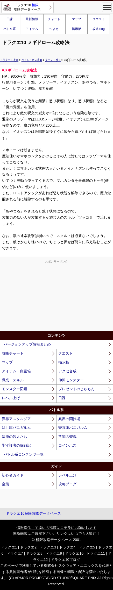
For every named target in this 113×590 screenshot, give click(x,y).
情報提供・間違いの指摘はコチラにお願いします (56, 528)
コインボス (67, 445)
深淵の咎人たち (14, 437)
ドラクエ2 (28, 547)
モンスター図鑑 (14, 389)
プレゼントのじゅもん (76, 389)
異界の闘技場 (69, 419)
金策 (5, 484)
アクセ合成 (67, 371)
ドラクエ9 (53, 553)
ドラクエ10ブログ (65, 560)
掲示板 (76, 29)
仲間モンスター (71, 380)
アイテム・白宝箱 (16, 371)
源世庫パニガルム (16, 427)
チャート (54, 19)
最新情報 (32, 19)
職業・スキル (13, 380)
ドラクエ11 (95, 553)
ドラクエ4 (67, 547)
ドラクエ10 (74, 553)
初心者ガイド (13, 475)
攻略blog (99, 29)
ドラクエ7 (14, 553)
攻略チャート (13, 353)
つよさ (54, 29)
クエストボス (53, 60)
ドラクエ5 (87, 547)
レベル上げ (11, 398)
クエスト (99, 19)
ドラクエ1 (9, 547)
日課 (62, 398)
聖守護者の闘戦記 (16, 445)
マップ (76, 19)
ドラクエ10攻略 (9, 60)
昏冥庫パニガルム (72, 427)
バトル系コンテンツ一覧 (24, 454)
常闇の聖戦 (67, 437)
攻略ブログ (67, 484)
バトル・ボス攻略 (32, 60)
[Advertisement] (56, 296)
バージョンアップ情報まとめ (27, 344)
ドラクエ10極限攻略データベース (33, 513)
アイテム (32, 29)
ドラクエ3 (47, 547)
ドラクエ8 (34, 553)
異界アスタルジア (16, 419)
